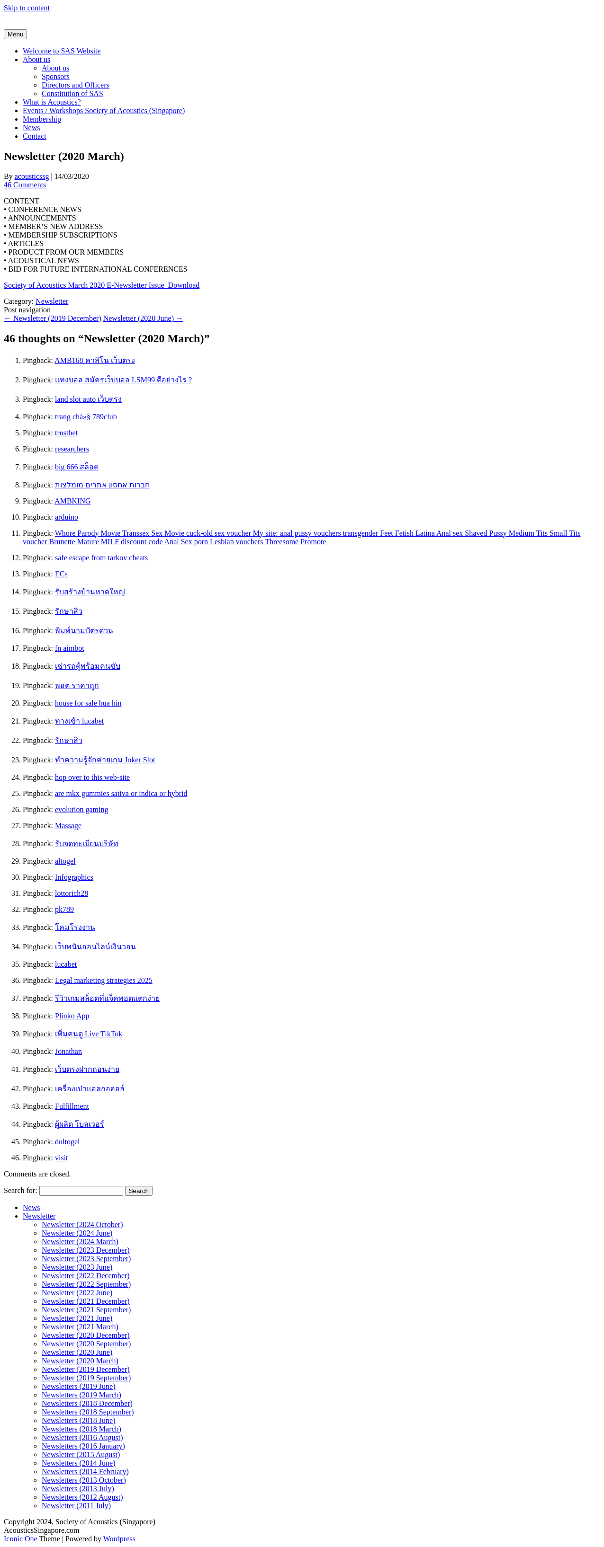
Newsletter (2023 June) (77, 1267)
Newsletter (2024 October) (82, 1224)
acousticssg (32, 176)
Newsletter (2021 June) (77, 1318)
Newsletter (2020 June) (143, 318)
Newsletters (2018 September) (88, 1412)
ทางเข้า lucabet (79, 721)
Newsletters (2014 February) (85, 1471)
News (31, 128)
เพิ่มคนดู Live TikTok (88, 1034)
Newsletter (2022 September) (86, 1284)
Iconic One (20, 1539)
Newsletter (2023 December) (86, 1250)
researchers (72, 449)
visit (61, 1158)
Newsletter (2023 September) (86, 1259)
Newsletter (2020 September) (86, 1344)
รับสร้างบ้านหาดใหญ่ (90, 592)
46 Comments (25, 185)
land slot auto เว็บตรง (88, 399)
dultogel (67, 1142)
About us (36, 59)
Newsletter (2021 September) (86, 1310)
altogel (65, 861)
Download (184, 285)
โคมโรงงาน (75, 927)
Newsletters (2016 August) (82, 1437)
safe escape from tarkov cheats (101, 558)
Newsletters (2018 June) (79, 1420)
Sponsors (56, 76)
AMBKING (72, 501)
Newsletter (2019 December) (52, 318)
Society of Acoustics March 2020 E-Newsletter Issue (86, 285)
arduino (66, 517)
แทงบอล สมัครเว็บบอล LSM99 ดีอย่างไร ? (123, 380)
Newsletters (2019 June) (79, 1386)
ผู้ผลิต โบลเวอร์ (79, 1124)
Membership (42, 119)
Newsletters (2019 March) (81, 1395)
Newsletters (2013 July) (78, 1489)
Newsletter (52, 301)
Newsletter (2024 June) (77, 1233)
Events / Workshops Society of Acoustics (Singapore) (104, 110)
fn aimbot (69, 648)
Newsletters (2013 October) (84, 1480)
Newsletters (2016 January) (83, 1446)
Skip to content (27, 8)
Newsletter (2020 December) (86, 1335)
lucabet (66, 964)
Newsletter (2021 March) (80, 1327)
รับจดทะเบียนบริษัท (86, 844)
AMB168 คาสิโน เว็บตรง (94, 360)
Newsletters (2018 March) (81, 1429)
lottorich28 (71, 893)
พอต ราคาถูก (77, 685)
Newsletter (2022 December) (86, 1276)
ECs (61, 574)
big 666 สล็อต (77, 467)
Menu (15, 34)
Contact (34, 136)
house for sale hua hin (88, 703)
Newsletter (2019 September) (86, 1378)
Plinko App (72, 1016)
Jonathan (68, 1051)
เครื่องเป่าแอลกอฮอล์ (90, 1089)
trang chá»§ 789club (86, 417)
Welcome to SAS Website (62, 51)
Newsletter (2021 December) (86, 1301)
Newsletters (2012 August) (82, 1497)
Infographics (74, 877)
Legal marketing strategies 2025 (104, 980)
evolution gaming (81, 809)
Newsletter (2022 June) (77, 1293)
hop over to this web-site (92, 777)
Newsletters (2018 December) (87, 1403)
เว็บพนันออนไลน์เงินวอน (95, 947)
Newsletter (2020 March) (80, 1361)
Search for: (20, 1190)
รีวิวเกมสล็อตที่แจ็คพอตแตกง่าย (107, 998)
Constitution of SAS (72, 93)
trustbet (66, 433)
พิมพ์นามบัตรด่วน (84, 631)
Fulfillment (72, 1106)
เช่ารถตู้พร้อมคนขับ (87, 666)
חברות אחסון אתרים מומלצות (102, 485)
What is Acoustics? (52, 102)
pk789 (64, 909)
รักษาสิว (68, 611)
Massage (68, 826)
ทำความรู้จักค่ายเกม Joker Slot (105, 760)
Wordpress (119, 1539)
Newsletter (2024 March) (80, 1242)
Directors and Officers (75, 85)
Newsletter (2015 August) (81, 1454)
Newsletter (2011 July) (76, 1506)
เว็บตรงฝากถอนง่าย (87, 1069)
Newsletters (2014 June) (79, 1463)
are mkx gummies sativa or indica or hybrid (121, 793)
